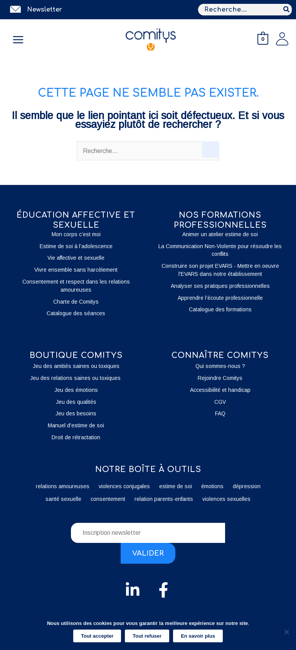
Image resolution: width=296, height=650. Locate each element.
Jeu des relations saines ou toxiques (76, 378)
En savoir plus (198, 636)
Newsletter (44, 9)
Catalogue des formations (220, 309)
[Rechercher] (287, 9)
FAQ (220, 413)
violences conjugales (124, 486)
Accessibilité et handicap (220, 390)
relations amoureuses (62, 486)
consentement (108, 499)
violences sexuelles (226, 499)
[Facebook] (163, 590)
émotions (212, 486)
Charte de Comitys (76, 302)
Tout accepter (97, 636)
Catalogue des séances (76, 313)
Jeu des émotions (76, 390)
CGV (220, 402)
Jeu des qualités (76, 402)
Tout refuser (147, 636)
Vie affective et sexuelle (75, 258)
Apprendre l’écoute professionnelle (220, 298)
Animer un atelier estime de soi (220, 234)
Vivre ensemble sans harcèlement (76, 270)
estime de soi (175, 486)
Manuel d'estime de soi (76, 425)
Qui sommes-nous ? (220, 366)
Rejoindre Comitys (220, 378)
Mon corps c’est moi (76, 234)
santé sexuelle (63, 499)
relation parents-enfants (164, 499)
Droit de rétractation (76, 437)
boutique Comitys (76, 355)
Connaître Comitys (220, 355)
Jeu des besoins (76, 413)
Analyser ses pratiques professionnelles (220, 286)
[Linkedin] (132, 590)
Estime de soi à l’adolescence (76, 246)
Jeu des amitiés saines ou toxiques (76, 366)
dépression (247, 486)
